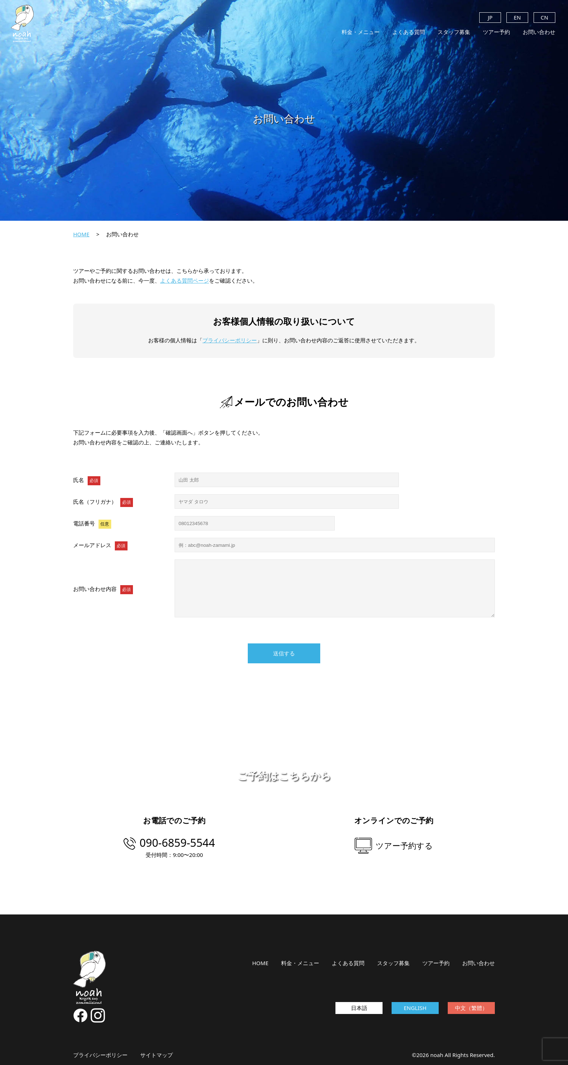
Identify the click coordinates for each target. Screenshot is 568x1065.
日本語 (359, 1007)
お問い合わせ (539, 31)
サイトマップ (156, 1054)
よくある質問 (408, 31)
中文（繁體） (471, 1007)
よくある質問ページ (184, 280)
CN (544, 17)
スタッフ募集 (454, 31)
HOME (81, 234)
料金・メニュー (361, 31)
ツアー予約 (496, 31)
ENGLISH (415, 1007)
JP (490, 17)
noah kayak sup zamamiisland (22, 23)
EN (517, 17)
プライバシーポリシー (229, 340)
